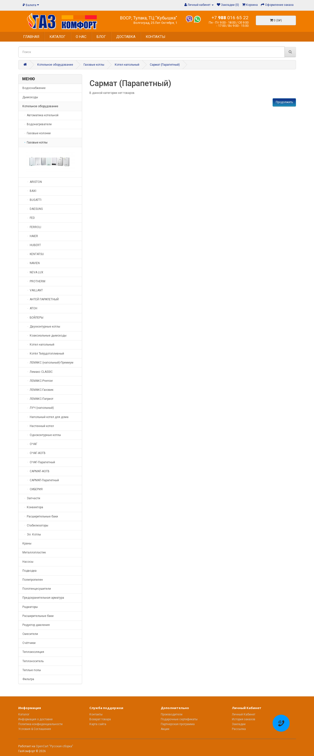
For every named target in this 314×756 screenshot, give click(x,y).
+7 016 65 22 (229, 18)
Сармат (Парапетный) (165, 64)
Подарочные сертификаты (179, 719)
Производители (171, 714)
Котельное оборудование (55, 64)
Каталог (23, 714)
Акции (165, 729)
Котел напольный (127, 64)
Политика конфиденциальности (40, 724)
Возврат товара (100, 719)
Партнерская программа (178, 724)
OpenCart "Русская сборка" (54, 746)
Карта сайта (97, 724)
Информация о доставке (35, 719)
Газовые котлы (94, 64)
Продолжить (284, 102)
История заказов (243, 719)
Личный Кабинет (243, 714)
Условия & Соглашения (34, 729)
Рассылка (239, 729)
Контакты (96, 714)
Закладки (239, 724)
